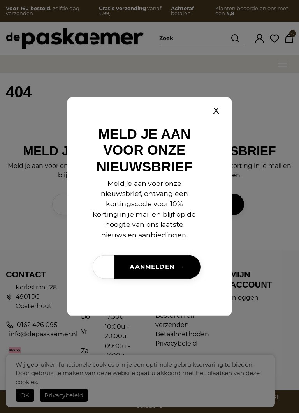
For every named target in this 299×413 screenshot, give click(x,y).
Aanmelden (152, 267)
